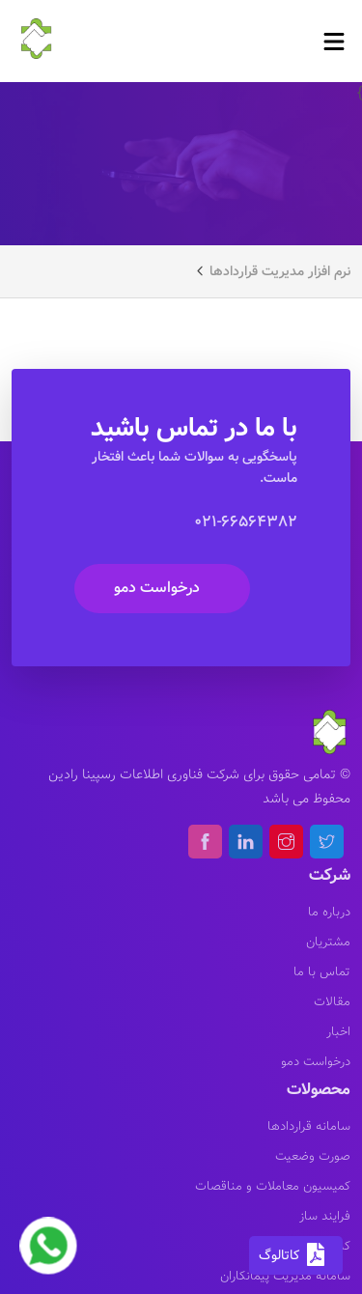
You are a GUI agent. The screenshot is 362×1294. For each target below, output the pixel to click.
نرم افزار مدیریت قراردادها (279, 271)
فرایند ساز (324, 1216)
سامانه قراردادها (308, 1127)
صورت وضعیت (312, 1157)
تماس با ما (321, 972)
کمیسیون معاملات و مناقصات (272, 1186)
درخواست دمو (157, 588)
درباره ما (329, 912)
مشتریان (328, 942)
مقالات (332, 1002)
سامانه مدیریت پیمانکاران (285, 1276)
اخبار (338, 1032)
